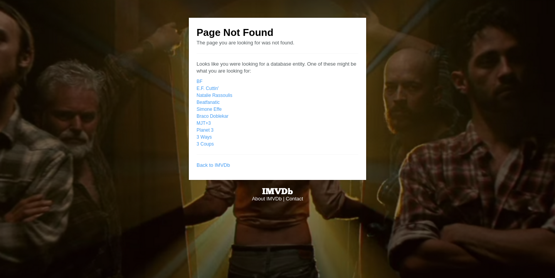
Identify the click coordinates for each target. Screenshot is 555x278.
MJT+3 (204, 123)
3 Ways (204, 137)
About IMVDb (267, 199)
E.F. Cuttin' (208, 88)
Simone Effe (209, 109)
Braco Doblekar (213, 116)
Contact (294, 199)
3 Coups (205, 144)
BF (199, 81)
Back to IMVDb (213, 165)
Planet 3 (205, 130)
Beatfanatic (208, 102)
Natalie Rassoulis (214, 95)
